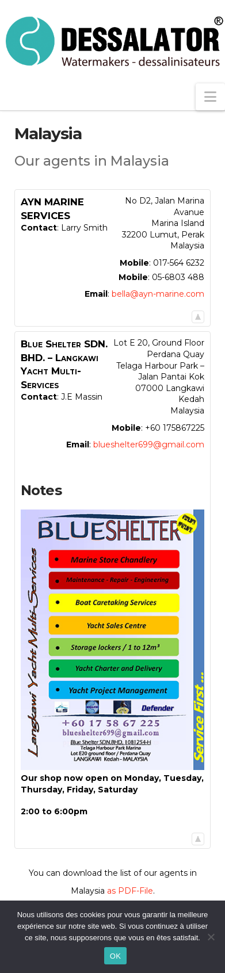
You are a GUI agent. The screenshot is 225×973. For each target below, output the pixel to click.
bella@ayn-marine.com (158, 294)
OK (115, 956)
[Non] (210, 937)
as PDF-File (130, 891)
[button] (210, 96)
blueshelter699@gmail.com (148, 444)
